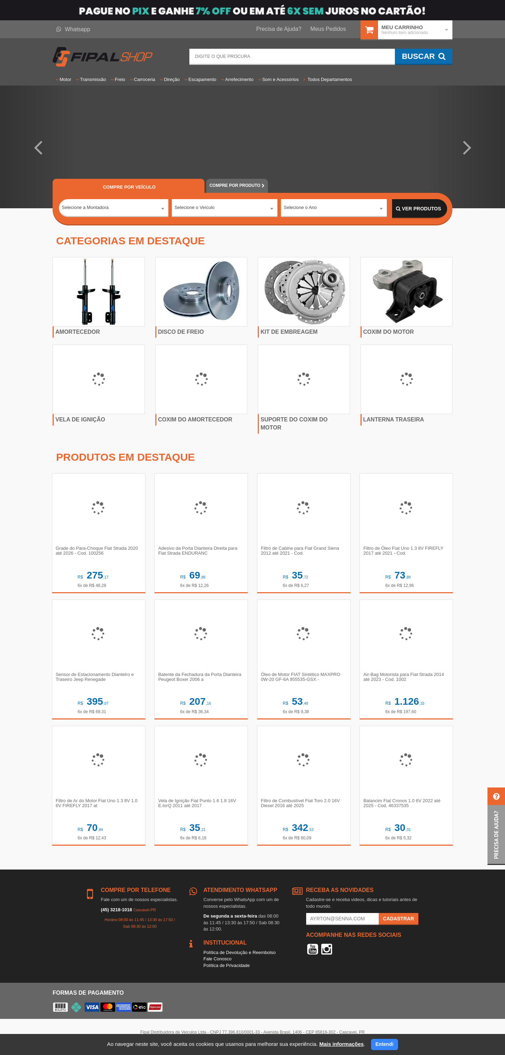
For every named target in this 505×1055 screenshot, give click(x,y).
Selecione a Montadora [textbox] (85, 208)
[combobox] (113, 209)
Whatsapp (73, 29)
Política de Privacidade (226, 968)
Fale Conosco (217, 961)
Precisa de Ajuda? (279, 29)
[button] (38, 147)
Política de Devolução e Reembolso (239, 955)
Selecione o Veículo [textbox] (195, 208)
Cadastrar (398, 921)
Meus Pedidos (328, 29)
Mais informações (341, 1044)
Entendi (384, 1044)
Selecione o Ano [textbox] (300, 208)
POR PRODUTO (237, 185)
